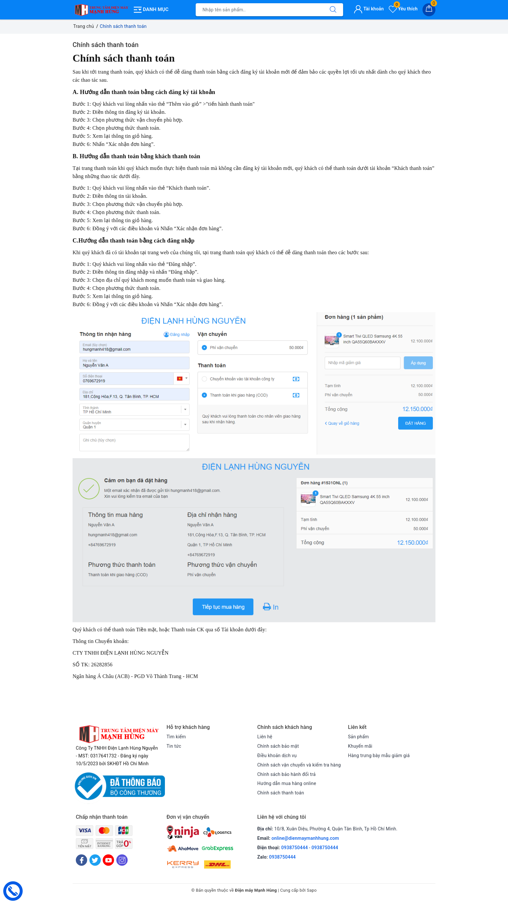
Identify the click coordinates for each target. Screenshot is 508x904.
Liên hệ (264, 736)
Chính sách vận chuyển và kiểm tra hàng (299, 764)
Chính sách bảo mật (278, 746)
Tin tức (174, 746)
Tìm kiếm (176, 736)
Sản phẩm (358, 736)
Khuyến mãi (360, 746)
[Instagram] (122, 860)
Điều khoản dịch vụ (277, 755)
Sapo (312, 890)
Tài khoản (369, 8)
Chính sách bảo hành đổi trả (286, 774)
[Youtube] (108, 860)
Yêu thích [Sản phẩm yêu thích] (403, 8)
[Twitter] (95, 860)
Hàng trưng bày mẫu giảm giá (379, 755)
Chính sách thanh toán (106, 45)
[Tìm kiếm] (333, 9)
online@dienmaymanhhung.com (305, 838)
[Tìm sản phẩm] (259, 9)
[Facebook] (81, 860)
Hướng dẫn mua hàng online (286, 783)
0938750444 (294, 847)
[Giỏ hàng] (428, 9)
